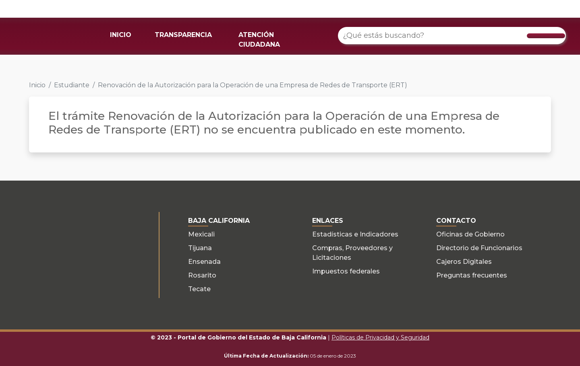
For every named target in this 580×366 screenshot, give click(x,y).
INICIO (120, 35)
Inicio (37, 85)
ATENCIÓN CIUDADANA (259, 39)
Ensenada (204, 261)
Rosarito (202, 275)
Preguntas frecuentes (471, 275)
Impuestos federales (346, 271)
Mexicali (201, 234)
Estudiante (71, 85)
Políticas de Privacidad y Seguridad (380, 337)
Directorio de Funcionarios (479, 248)
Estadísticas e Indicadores (355, 234)
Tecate (199, 289)
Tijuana (200, 248)
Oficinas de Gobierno (470, 234)
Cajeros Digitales (464, 261)
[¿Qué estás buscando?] (452, 35)
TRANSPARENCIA (183, 35)
